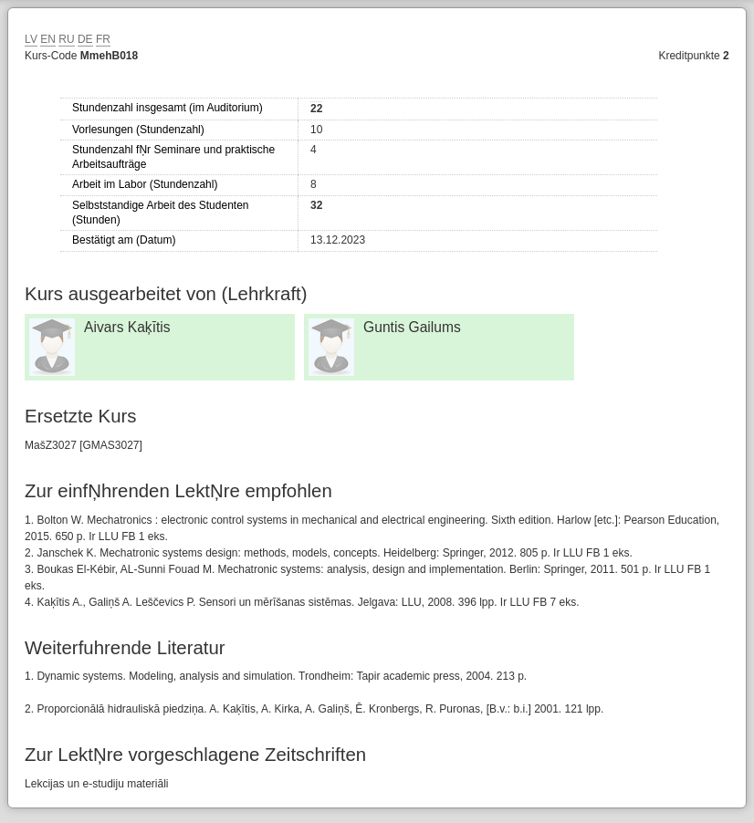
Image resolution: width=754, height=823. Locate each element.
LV (31, 39)
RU (66, 39)
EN (48, 39)
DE (85, 39)
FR (103, 39)
